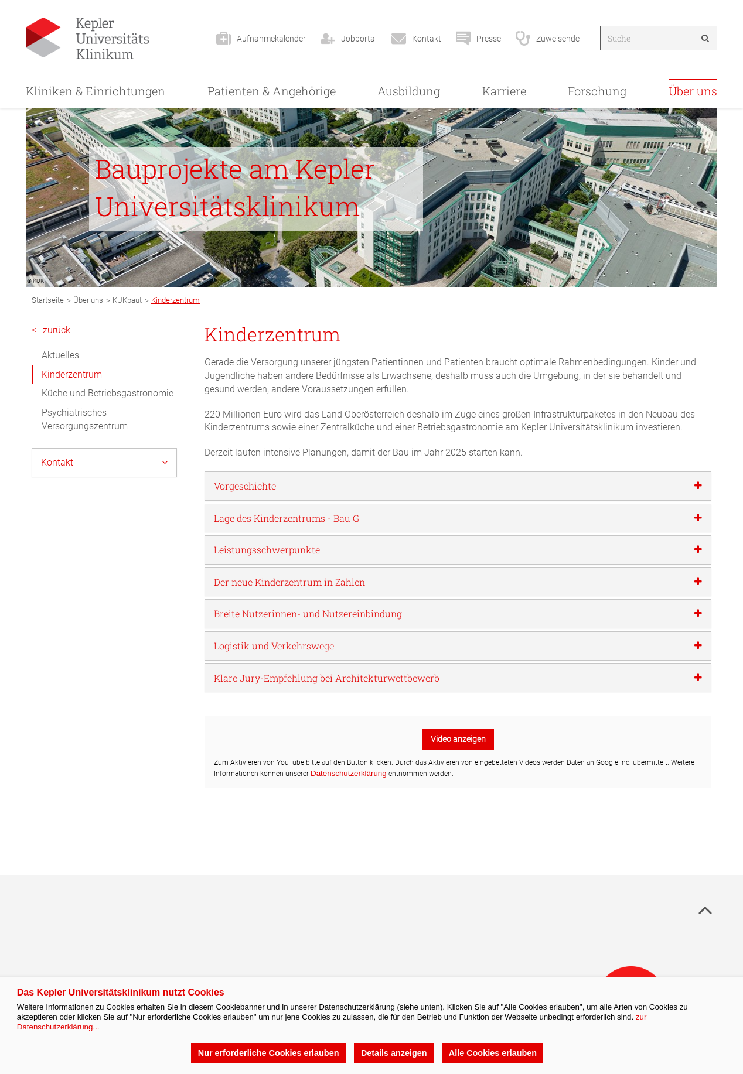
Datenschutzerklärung (349, 773)
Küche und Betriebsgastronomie (107, 393)
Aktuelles (60, 355)
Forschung (597, 90)
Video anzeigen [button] (458, 739)
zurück (51, 330)
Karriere (504, 90)
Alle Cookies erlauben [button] (493, 1053)
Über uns (693, 90)
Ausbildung (408, 90)
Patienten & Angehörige (271, 90)
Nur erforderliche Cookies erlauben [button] (268, 1053)
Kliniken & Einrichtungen (95, 90)
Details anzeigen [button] (394, 1053)
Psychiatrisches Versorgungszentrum (85, 419)
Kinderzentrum (72, 374)
